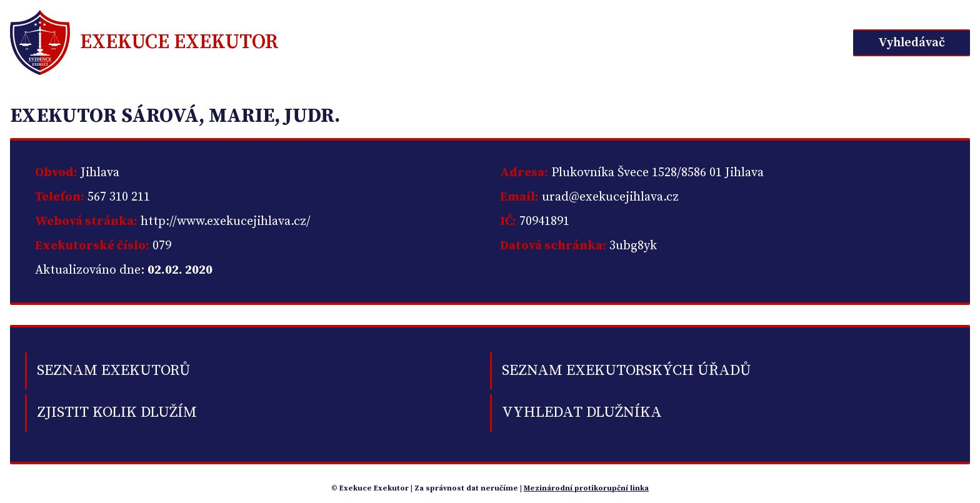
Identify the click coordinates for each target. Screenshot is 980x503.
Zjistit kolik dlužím (117, 412)
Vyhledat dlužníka (582, 412)
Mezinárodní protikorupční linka (586, 488)
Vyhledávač (911, 43)
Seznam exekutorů (113, 370)
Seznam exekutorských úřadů (626, 370)
